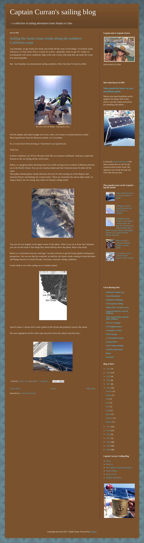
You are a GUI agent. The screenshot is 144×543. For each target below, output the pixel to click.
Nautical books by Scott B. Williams (117, 312)
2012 (108, 438)
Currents (110, 357)
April (108, 410)
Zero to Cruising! (113, 323)
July (108, 399)
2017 (108, 384)
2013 (108, 434)
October (109, 391)
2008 (108, 450)
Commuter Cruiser (114, 330)
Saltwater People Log (115, 292)
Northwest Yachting (114, 300)
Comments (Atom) (28, 393)
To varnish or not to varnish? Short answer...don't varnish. (125, 255)
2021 (108, 369)
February (109, 418)
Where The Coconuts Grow (117, 307)
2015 (108, 427)
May (108, 406)
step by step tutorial (120, 162)
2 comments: (44, 381)
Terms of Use (111, 474)
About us (109, 464)
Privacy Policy (111, 471)
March (108, 414)
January (109, 422)
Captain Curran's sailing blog (53, 12)
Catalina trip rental (114, 349)
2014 (108, 430)
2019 (108, 376)
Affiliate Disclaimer (114, 478)
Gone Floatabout (113, 296)
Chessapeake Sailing (114, 304)
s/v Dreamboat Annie (115, 338)
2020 (108, 373)
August (109, 395)
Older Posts (90, 389)
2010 (108, 442)
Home (53, 389)
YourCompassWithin (115, 346)
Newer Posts (15, 389)
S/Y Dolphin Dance (114, 327)
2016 (108, 388)
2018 (108, 380)
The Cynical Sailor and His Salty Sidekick (117, 318)
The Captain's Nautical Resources (119, 467)
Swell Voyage (111, 334)
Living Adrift (111, 342)
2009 (108, 446)
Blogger (93, 532)
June (108, 403)
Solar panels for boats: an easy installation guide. (125, 195)
